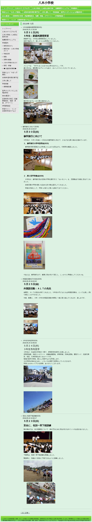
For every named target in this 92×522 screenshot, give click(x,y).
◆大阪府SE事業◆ (10, 68)
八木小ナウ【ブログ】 (22, 8)
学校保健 (56, 12)
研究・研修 (7, 65)
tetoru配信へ (6, 16)
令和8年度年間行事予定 (32, 12)
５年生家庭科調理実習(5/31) (32, 27)
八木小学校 (46, 2)
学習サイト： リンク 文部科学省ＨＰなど (16, 20)
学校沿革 (7, 54)
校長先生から (8, 46)
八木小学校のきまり (10, 62)
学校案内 (74, 8)
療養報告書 (7, 86)
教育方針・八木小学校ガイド (11, 50)
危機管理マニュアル (62, 8)
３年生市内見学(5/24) (30, 340)
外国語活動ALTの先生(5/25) (32, 279)
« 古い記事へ (25, 513)
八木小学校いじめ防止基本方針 (42, 8)
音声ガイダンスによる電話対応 (71, 12)
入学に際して (46, 12)
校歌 (5, 56)
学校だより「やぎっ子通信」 (12, 12)
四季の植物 (7, 59)
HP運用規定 (59, 16)
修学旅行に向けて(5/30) (31, 126)
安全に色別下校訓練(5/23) (31, 416)
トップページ (8, 8)
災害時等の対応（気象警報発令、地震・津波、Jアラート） (33, 16)
